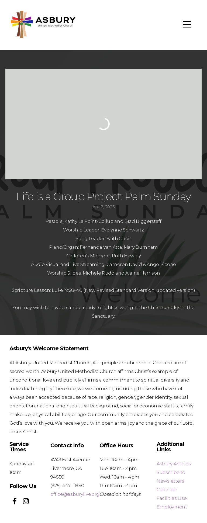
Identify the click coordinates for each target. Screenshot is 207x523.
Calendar (167, 489)
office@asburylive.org (74, 494)
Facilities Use (172, 498)
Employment (172, 507)
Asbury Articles (174, 463)
